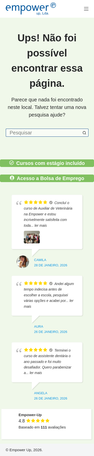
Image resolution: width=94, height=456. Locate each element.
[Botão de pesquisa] (84, 133)
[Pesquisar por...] (43, 133)
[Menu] (86, 9)
